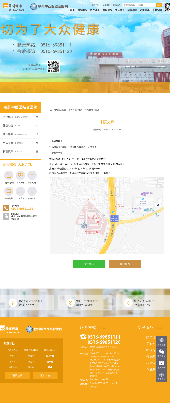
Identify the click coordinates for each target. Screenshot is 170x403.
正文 (97, 110)
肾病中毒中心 (50, 350)
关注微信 (89, 264)
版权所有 (84, 384)
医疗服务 (107, 10)
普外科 (50, 361)
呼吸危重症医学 (31, 350)
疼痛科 (31, 356)
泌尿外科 (13, 367)
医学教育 (106, 5)
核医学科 (50, 356)
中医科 (13, 361)
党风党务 (120, 10)
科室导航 (132, 10)
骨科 (50, 367)
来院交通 (89, 110)
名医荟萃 (145, 10)
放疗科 (31, 361)
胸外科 (31, 367)
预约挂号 (125, 264)
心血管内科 (13, 350)
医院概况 (82, 10)
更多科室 (45, 375)
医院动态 (95, 10)
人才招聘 (157, 10)
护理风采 (20, 151)
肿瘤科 (13, 356)
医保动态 (116, 5)
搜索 (159, 5)
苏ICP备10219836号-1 (100, 379)
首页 (72, 10)
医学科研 (95, 5)
